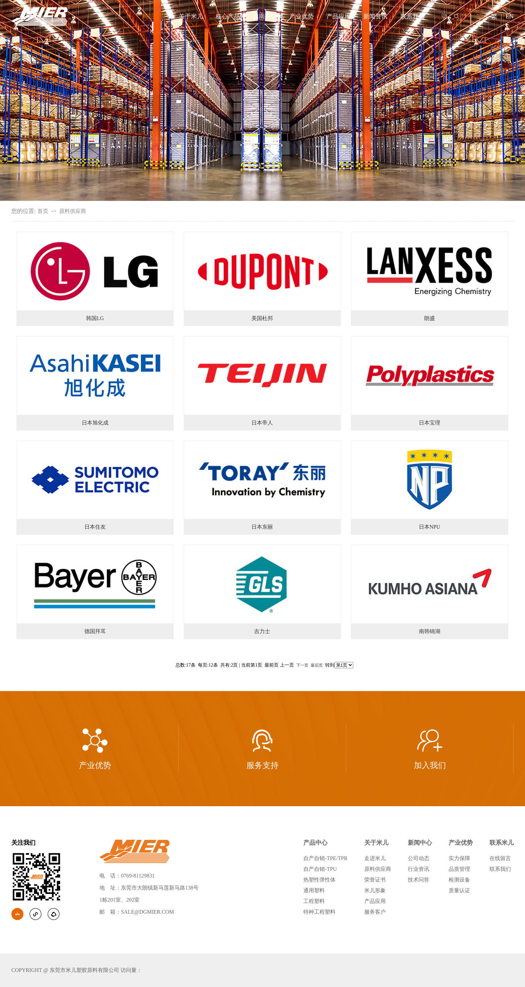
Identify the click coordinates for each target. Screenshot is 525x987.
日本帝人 (262, 423)
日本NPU (429, 527)
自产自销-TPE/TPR (325, 858)
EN (510, 16)
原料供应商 (72, 211)
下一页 (302, 665)
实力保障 (459, 858)
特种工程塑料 (319, 912)
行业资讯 (418, 869)
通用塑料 (314, 890)
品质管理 (459, 869)
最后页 (317, 665)
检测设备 (459, 880)
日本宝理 (429, 423)
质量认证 (459, 890)
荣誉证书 (375, 880)
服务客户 (375, 912)
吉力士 (262, 631)
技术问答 (418, 880)
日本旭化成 (95, 423)
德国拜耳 (95, 631)
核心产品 (228, 16)
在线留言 (500, 858)
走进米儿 (375, 858)
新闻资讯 (375, 16)
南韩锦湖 (429, 631)
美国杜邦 (262, 318)
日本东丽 (262, 527)
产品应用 (338, 16)
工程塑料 (314, 901)
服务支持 (262, 748)
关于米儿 (191, 16)
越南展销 (265, 16)
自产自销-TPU (320, 869)
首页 (43, 211)
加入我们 (430, 748)
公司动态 (418, 858)
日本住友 (95, 527)
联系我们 (412, 16)
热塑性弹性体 (319, 880)
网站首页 (154, 16)
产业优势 (302, 16)
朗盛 (429, 318)
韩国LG (95, 318)
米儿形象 (375, 890)
